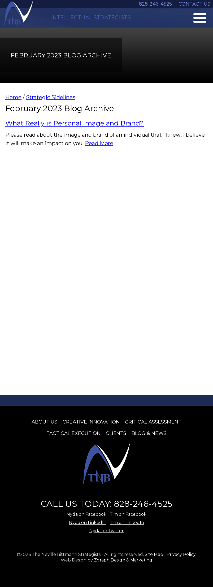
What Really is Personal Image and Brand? (74, 123)
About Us (44, 422)
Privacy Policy (181, 554)
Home (13, 97)
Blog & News (149, 433)
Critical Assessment (153, 422)
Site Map (154, 554)
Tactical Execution (73, 433)
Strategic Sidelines (50, 97)
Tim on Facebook (128, 514)
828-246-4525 (155, 4)
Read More (99, 143)
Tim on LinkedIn (127, 522)
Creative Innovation (91, 422)
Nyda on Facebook (86, 514)
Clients (116, 433)
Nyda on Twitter (106, 530)
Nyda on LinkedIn (87, 522)
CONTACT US (194, 4)
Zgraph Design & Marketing (123, 560)
